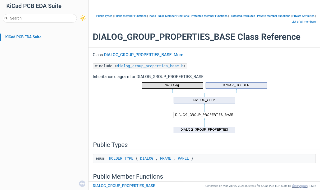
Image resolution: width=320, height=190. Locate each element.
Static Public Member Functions (169, 16)
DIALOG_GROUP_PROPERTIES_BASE (137, 55)
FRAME (165, 158)
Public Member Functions (130, 16)
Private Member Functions (273, 16)
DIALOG (146, 158)
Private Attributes (303, 16)
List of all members (303, 21)
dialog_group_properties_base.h (150, 66)
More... (180, 55)
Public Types (104, 16)
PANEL (183, 158)
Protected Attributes (242, 16)
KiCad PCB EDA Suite (23, 37)
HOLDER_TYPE (121, 158)
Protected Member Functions (209, 16)
